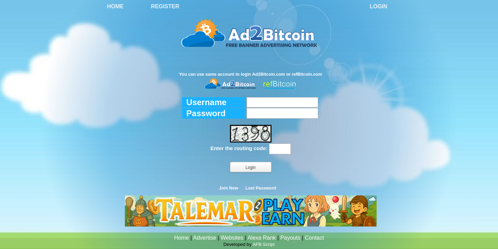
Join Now (228, 188)
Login (378, 6)
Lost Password (261, 188)
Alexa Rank (262, 238)
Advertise (204, 238)
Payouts (290, 238)
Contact (314, 238)
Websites (232, 238)
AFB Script (263, 244)
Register (165, 6)
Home (115, 6)
